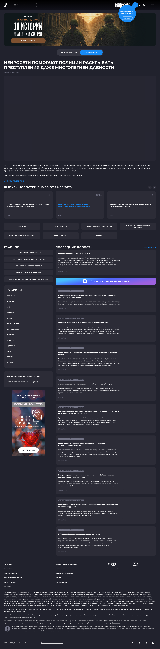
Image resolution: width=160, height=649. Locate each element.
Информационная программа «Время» (23, 376)
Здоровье (11, 346)
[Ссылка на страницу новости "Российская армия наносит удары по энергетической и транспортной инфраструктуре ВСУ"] (105, 510)
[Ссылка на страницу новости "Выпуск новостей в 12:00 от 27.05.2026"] (105, 262)
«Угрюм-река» (86, 603)
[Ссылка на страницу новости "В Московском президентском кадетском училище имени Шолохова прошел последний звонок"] (105, 300)
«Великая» (110, 603)
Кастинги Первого (10, 582)
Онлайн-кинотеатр (10, 573)
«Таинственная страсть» (133, 603)
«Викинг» (95, 603)
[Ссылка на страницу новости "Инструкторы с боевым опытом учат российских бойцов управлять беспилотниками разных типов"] (105, 481)
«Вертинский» (120, 603)
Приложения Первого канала (14, 578)
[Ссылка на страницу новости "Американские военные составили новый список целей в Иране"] (105, 388)
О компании (8, 564)
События (58, 578)
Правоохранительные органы (99, 226)
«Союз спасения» (74, 603)
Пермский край (60, 235)
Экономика (12, 301)
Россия (99, 235)
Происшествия (13, 323)
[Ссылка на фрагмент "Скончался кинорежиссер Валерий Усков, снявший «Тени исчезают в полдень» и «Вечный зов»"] (28, 205)
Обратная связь (61, 569)
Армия (9, 318)
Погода (10, 357)
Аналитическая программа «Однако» (23, 382)
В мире (9, 307)
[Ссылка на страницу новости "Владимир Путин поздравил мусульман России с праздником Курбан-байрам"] (105, 359)
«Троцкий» (102, 603)
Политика (11, 296)
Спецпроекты (8, 569)
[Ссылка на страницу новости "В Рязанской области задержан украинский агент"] (105, 541)
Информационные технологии (22, 235)
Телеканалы (116, 623)
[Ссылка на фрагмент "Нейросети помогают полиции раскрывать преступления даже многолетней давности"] (80, 205)
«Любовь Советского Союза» (57, 603)
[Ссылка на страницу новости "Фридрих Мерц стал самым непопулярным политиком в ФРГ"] (105, 328)
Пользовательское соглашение (67, 564)
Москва (10, 362)
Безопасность (61, 226)
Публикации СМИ (61, 582)
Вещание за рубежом (139, 565)
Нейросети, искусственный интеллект (138, 226)
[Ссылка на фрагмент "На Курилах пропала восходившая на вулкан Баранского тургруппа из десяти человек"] (131, 205)
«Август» (43, 603)
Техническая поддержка (64, 573)
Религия (10, 335)
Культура (11, 340)
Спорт (9, 351)
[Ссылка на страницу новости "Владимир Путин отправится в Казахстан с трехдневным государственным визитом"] (105, 450)
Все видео (7, 586)
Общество (22, 226)
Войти (151, 5)
